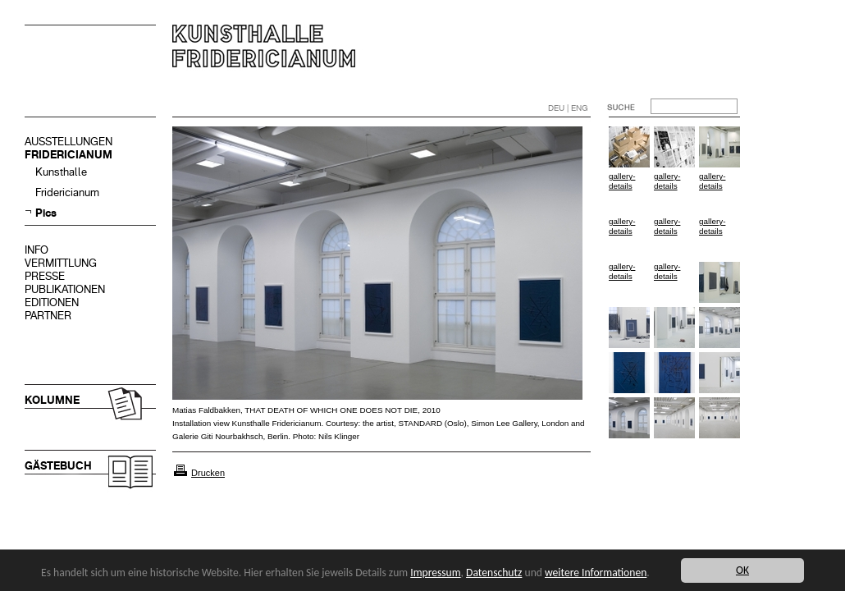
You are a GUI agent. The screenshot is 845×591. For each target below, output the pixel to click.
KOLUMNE (52, 400)
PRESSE (45, 276)
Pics (46, 213)
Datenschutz (494, 573)
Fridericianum (67, 192)
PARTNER (48, 315)
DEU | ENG (568, 107)
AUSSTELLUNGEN (68, 141)
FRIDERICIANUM (68, 155)
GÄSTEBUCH (58, 466)
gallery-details (622, 181)
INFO (36, 250)
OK (742, 570)
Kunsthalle (61, 172)
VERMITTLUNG (61, 263)
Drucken (208, 473)
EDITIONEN (52, 302)
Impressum (435, 573)
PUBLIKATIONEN (65, 289)
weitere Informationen (595, 573)
